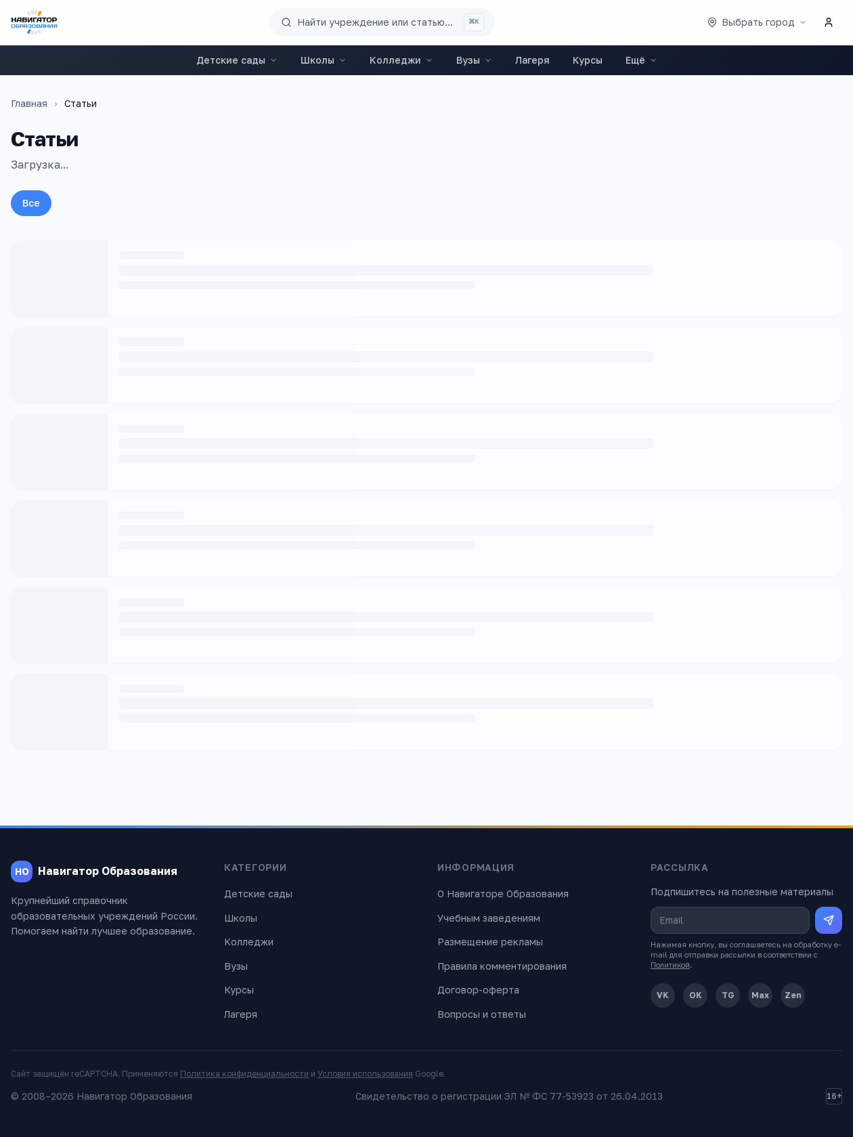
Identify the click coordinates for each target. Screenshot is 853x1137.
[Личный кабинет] (828, 22)
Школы (324, 60)
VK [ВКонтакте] (663, 995)
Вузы (474, 60)
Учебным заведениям (488, 918)
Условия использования (365, 1074)
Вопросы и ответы (481, 1014)
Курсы (588, 60)
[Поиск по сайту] (382, 22)
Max (760, 995)
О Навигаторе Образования (503, 893)
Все (31, 203)
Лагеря (532, 60)
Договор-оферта (478, 989)
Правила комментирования (502, 966)
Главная (29, 103)
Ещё (641, 60)
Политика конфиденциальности (244, 1074)
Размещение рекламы (490, 941)
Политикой (670, 964)
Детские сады (237, 60)
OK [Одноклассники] (695, 995)
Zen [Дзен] (793, 995)
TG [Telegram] (728, 995)
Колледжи (401, 60)
